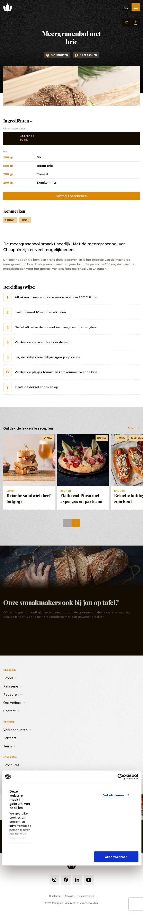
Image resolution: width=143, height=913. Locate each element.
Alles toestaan (116, 857)
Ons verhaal (12, 702)
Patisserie (10, 686)
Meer (134, 431)
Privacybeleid (86, 896)
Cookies (69, 896)
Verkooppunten (15, 729)
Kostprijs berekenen (71, 196)
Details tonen (113, 795)
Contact (9, 710)
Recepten (11, 694)
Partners (9, 737)
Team (7, 745)
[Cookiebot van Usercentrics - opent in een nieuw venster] (120, 777)
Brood (8, 677)
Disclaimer (55, 896)
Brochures (11, 764)
